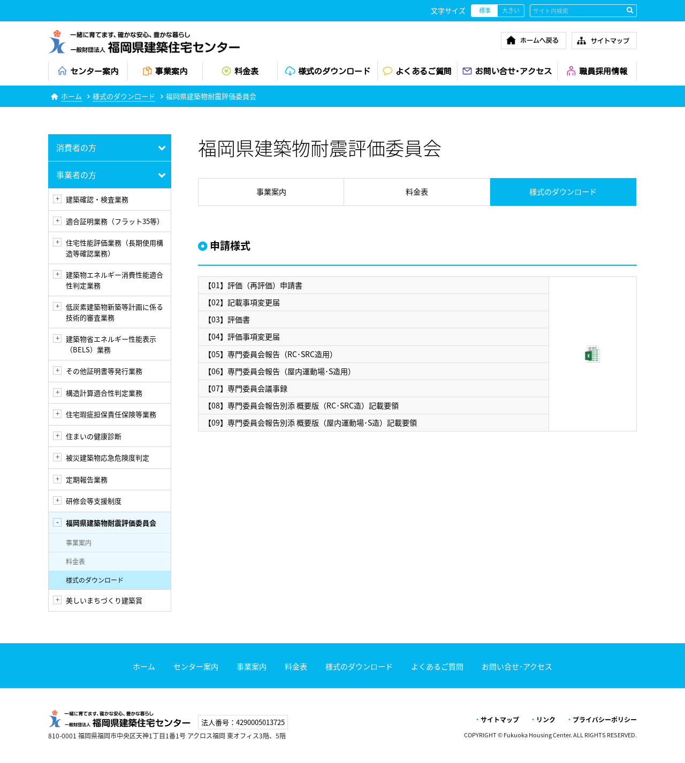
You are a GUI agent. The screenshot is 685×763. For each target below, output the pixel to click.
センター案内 (195, 666)
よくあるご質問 (437, 666)
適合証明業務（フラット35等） (115, 221)
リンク (545, 720)
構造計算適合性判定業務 (104, 393)
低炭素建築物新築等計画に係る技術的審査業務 (114, 312)
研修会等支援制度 (93, 501)
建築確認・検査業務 (97, 199)
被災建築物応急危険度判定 (107, 457)
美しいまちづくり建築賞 (104, 600)
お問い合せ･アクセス (517, 666)
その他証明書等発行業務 (104, 371)
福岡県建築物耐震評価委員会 (111, 523)
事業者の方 (76, 175)
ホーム (71, 96)
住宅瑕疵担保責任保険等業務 (111, 414)
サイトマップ (500, 720)
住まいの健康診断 (93, 436)
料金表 (75, 561)
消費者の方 (76, 147)
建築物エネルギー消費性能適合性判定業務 (114, 279)
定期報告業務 (87, 479)
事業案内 (79, 543)
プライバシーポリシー (605, 720)
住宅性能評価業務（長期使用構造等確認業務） (114, 247)
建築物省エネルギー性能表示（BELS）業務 (111, 344)
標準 (485, 10)
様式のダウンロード (124, 96)
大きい (511, 10)
